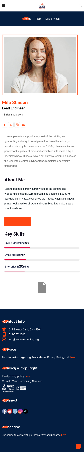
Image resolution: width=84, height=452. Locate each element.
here (27, 376)
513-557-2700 (17, 334)
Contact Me (17, 221)
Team (38, 18)
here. (73, 357)
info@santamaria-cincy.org (24, 339)
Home (27, 18)
